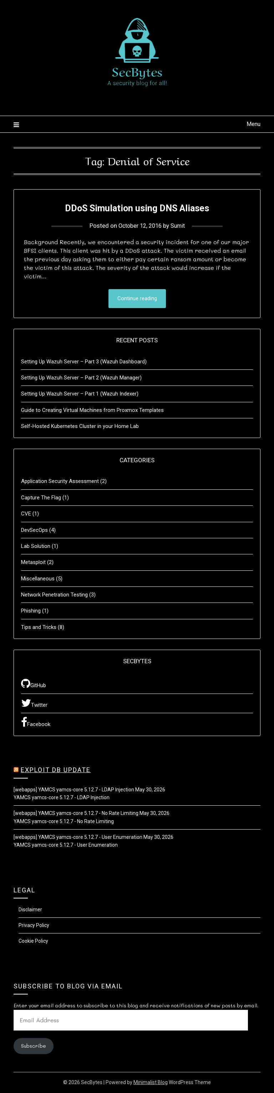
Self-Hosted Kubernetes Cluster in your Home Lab (80, 427)
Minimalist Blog (150, 1083)
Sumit (179, 225)
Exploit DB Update (56, 770)
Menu (253, 124)
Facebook (35, 722)
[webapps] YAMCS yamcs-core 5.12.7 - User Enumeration (78, 837)
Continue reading (137, 299)
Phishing (31, 611)
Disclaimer (30, 910)
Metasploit (33, 563)
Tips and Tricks (38, 627)
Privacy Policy (34, 926)
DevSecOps (34, 530)
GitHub (33, 684)
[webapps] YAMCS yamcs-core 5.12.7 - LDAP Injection (74, 790)
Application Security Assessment (60, 482)
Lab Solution (35, 546)
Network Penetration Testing (54, 595)
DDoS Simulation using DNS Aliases (137, 207)
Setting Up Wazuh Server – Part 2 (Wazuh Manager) (81, 378)
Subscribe (33, 1046)
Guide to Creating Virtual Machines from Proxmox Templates (92, 410)
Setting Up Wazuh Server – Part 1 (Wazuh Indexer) (79, 394)
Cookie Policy (33, 941)
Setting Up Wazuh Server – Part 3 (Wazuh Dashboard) (84, 362)
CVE (26, 514)
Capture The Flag (41, 498)
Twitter (34, 703)
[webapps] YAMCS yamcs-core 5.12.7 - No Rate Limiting (76, 814)
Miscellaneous (38, 579)
